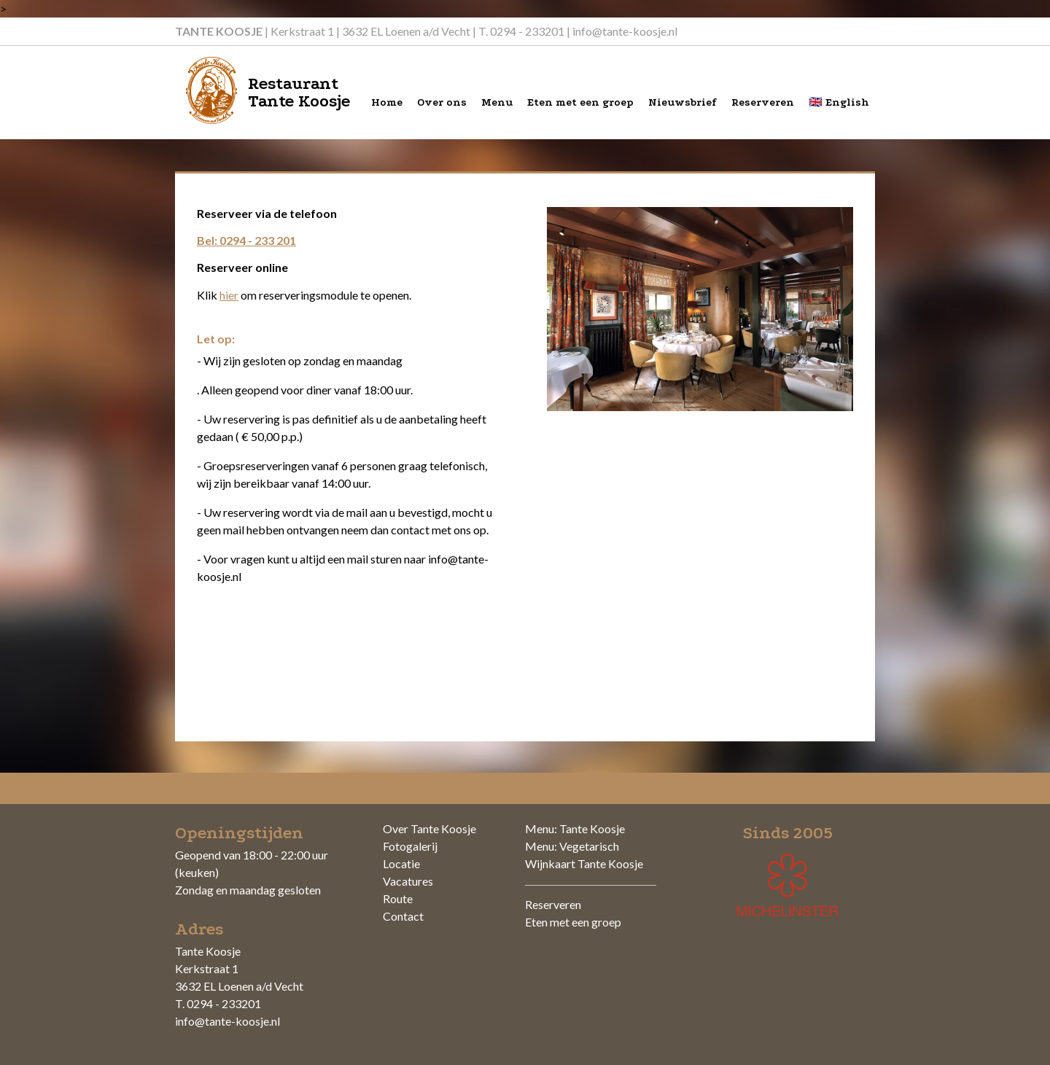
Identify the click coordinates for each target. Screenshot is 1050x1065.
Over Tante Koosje (429, 828)
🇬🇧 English (839, 102)
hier (228, 295)
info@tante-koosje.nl (624, 31)
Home (386, 102)
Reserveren (762, 102)
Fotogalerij (410, 846)
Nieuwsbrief (682, 102)
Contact (403, 916)
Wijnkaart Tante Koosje (584, 863)
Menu (497, 102)
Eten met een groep (580, 102)
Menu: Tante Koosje (575, 828)
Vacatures (408, 881)
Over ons (442, 102)
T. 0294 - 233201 (521, 31)
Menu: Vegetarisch (572, 846)
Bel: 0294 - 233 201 (246, 240)
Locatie (401, 863)
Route (398, 898)
